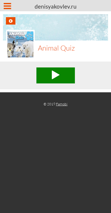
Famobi (61, 104)
